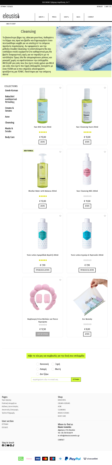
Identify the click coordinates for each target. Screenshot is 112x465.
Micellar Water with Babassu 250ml (43, 191)
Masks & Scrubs (9, 130)
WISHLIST (100, 6)
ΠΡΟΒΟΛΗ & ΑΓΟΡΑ (42, 270)
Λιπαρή (43, 369)
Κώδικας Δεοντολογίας (10, 406)
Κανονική (44, 364)
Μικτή (58, 369)
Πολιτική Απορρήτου (9, 403)
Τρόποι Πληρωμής (8, 413)
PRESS (54, 17)
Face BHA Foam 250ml (42, 127)
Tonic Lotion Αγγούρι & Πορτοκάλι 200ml (87, 255)
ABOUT (41, 17)
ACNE (59, 406)
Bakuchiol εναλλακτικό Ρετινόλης (11, 99)
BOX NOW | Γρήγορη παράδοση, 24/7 (55, 2)
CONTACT (91, 17)
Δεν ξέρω (44, 374)
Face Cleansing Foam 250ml (87, 127)
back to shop (10, 24)
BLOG (78, 17)
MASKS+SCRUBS (63, 413)
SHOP (66, 17)
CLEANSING (62, 410)
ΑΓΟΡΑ (42, 142)
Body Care (9, 137)
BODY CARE (62, 416)
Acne (7, 116)
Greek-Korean (11, 90)
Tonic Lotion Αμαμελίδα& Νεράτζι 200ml (43, 255)
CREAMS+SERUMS (64, 403)
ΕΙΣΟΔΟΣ (10, 6)
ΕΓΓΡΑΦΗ (3, 6)
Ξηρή (57, 364)
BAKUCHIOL (62, 400)
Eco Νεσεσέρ (87, 319)
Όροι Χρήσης (6, 400)
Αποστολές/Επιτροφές (10, 410)
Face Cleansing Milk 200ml (87, 191)
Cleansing (9, 122)
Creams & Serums (9, 109)
